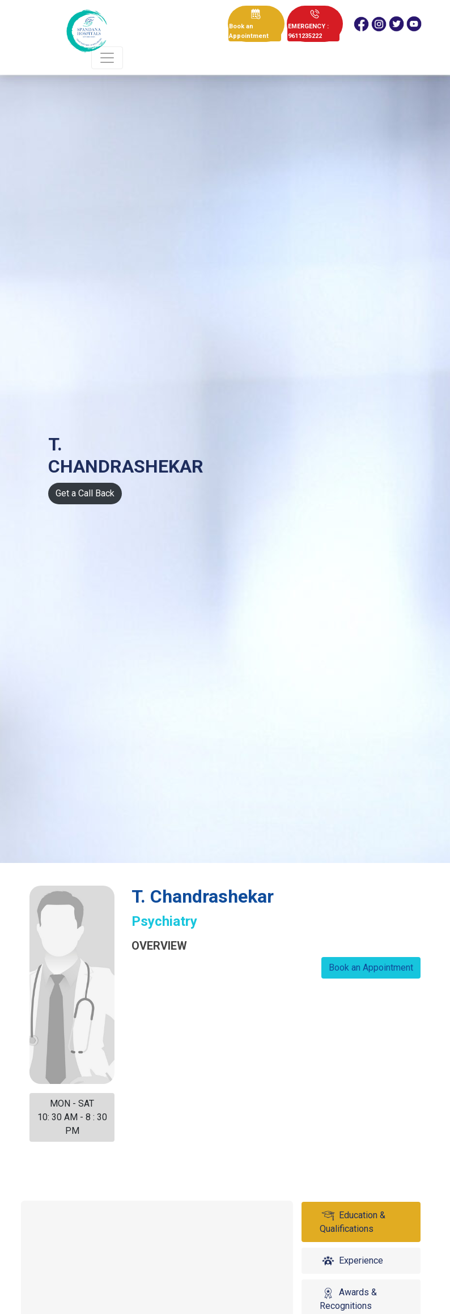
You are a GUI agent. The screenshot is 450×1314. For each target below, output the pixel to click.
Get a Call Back (85, 493)
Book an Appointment (249, 31)
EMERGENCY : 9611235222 (308, 31)
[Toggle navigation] (107, 57)
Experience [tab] (351, 1261)
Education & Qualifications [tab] (352, 1222)
